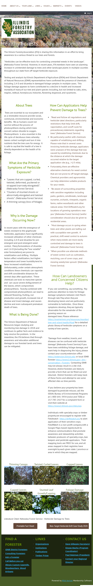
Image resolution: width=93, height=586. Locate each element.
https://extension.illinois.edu (61, 356)
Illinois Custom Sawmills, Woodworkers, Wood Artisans (17, 568)
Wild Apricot (67, 580)
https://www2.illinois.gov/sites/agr (64, 405)
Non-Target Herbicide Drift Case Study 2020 (69, 526)
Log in (89, 13)
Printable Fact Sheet (25, 526)
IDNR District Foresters (16, 549)
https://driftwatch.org (70, 418)
